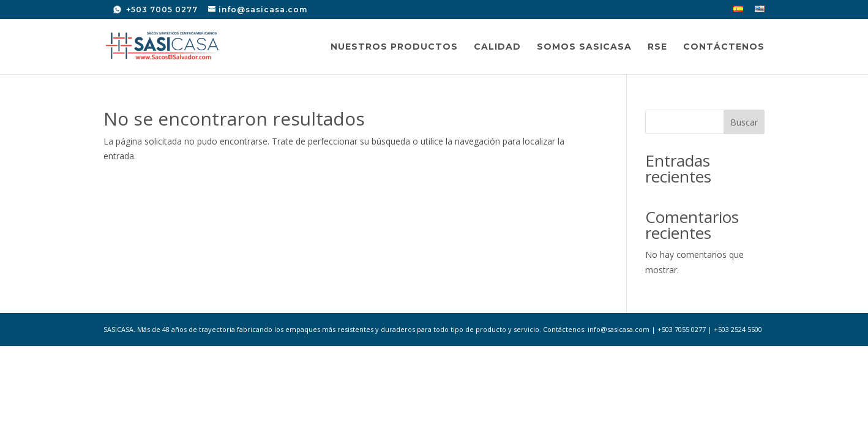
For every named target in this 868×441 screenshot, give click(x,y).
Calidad (497, 47)
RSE (657, 47)
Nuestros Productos (394, 47)
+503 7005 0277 (161, 9)
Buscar (744, 122)
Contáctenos (724, 47)
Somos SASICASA (584, 47)
